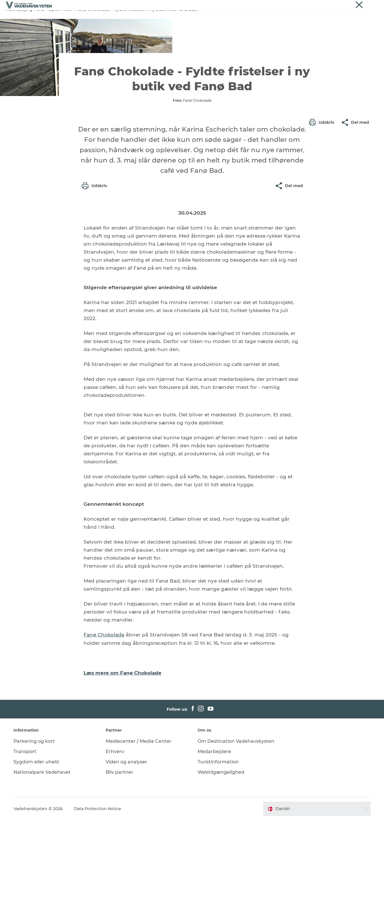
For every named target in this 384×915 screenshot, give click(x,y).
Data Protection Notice (98, 903)
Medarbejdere (214, 846)
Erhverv (334, 5)
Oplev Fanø (172, 18)
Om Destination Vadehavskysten (236, 836)
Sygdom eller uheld (36, 856)
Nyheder (371, 5)
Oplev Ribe (101, 18)
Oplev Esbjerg (136, 18)
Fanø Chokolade (104, 730)
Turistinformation (218, 856)
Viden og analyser (127, 856)
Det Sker (286, 18)
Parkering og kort (35, 836)
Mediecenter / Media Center (139, 836)
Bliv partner (120, 867)
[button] (323, 244)
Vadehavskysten (309, 5)
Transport (25, 846)
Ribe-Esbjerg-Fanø (25, 36)
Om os (352, 5)
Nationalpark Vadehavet (42, 867)
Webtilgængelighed (221, 867)
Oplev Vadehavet (249, 18)
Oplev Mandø (208, 18)
